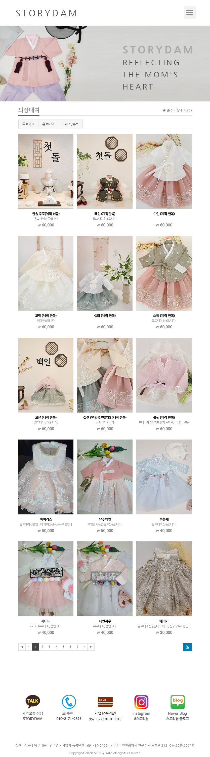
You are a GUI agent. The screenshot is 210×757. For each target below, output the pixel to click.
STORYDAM (103, 753)
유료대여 (48, 124)
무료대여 (28, 124)
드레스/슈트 (70, 124)
